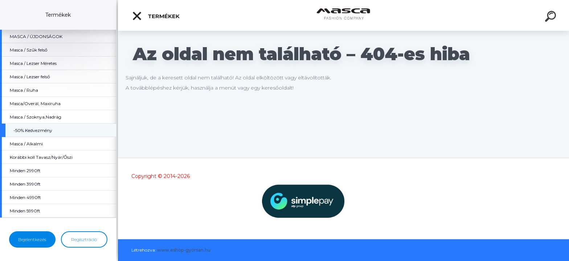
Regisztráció (84, 239)
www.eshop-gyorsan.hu (183, 250)
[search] (551, 17)
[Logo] (343, 15)
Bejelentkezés (32, 239)
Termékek (156, 16)
